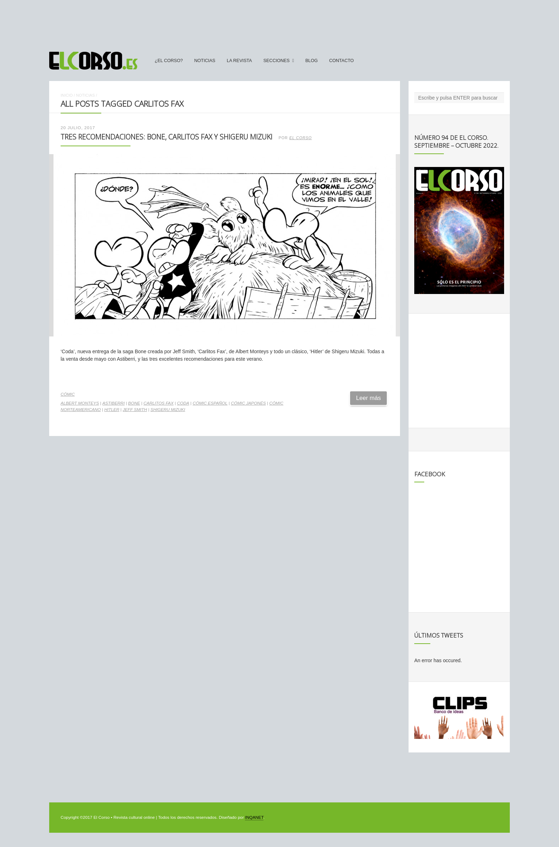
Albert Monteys (80, 403)
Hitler (111, 409)
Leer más (368, 398)
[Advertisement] (279, 22)
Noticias (204, 60)
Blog (311, 60)
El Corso (300, 138)
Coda (183, 403)
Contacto (341, 60)
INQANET (254, 817)
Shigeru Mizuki (167, 409)
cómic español (210, 403)
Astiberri (113, 403)
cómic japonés (248, 403)
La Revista (239, 60)
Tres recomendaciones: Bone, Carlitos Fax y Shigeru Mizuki (166, 137)
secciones (276, 60)
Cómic (68, 394)
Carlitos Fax (159, 403)
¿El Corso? (169, 60)
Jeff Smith (135, 409)
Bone (134, 403)
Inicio (67, 95)
